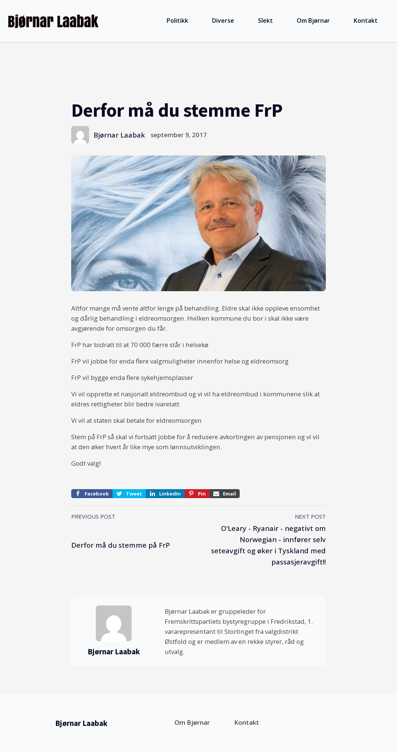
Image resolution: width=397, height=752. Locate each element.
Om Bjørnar (313, 20)
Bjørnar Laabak (119, 134)
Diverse (223, 20)
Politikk (177, 20)
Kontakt (366, 20)
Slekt (265, 20)
